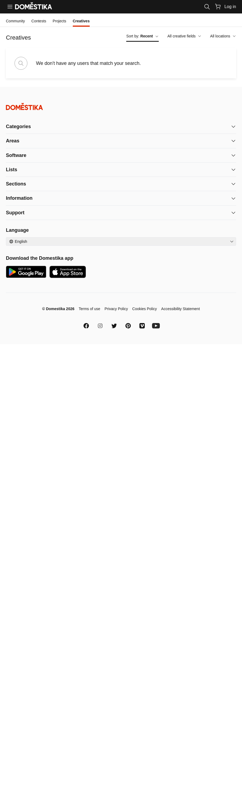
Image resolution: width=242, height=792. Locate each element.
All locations (223, 36)
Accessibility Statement (180, 309)
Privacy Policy (116, 309)
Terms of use (89, 309)
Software (16, 155)
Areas (12, 140)
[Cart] (218, 6)
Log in (230, 6)
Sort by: (142, 36)
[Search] (207, 6)
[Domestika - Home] (121, 106)
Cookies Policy (144, 309)
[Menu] (10, 6)
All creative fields (184, 36)
